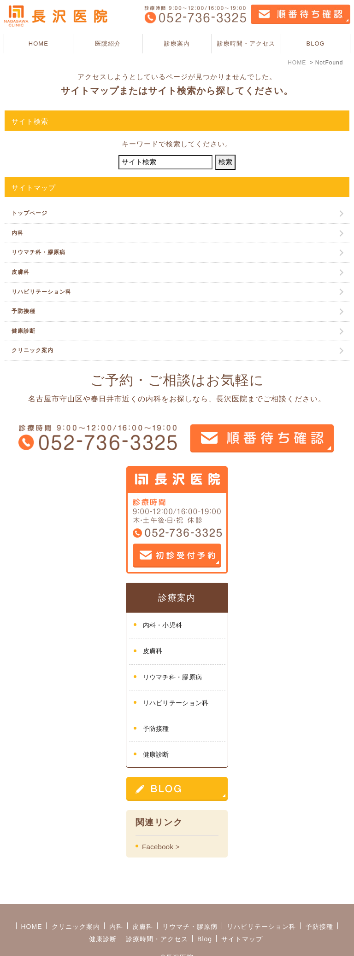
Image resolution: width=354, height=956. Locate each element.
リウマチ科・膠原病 (38, 252)
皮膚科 (21, 272)
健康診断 (23, 331)
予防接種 (23, 311)
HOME (38, 43)
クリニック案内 (32, 350)
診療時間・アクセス (246, 43)
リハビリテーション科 (41, 292)
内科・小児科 (163, 625)
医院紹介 (108, 43)
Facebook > (161, 847)
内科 (18, 233)
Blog (204, 915)
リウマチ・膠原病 (190, 903)
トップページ (29, 213)
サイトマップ (242, 915)
